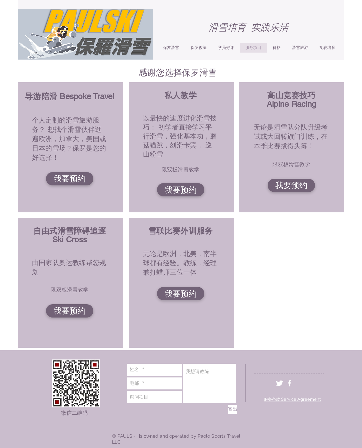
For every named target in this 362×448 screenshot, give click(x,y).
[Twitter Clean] (279, 383)
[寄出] (232, 409)
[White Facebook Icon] (289, 383)
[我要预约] (69, 178)
